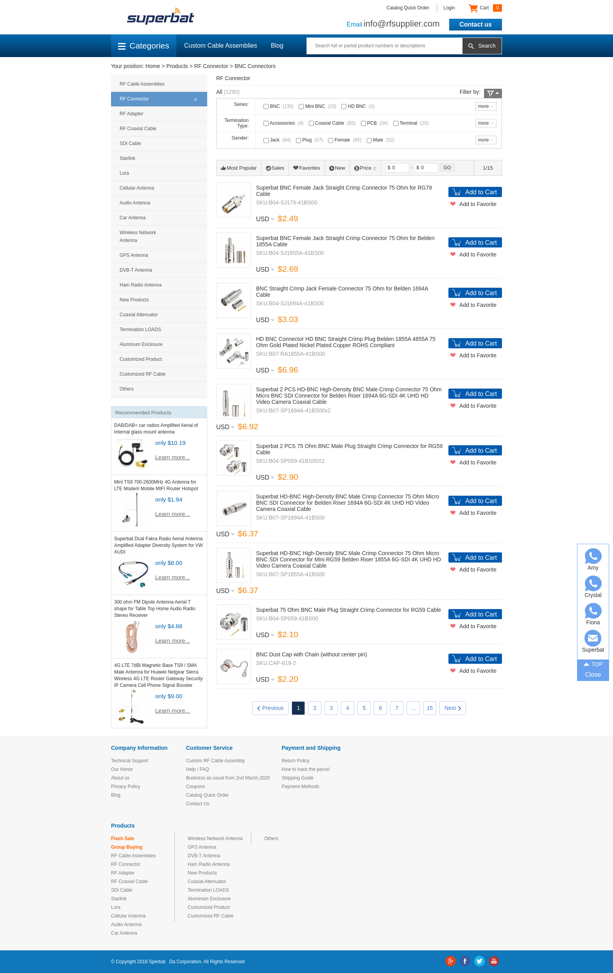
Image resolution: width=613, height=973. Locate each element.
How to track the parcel (305, 769)
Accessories (284, 123)
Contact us (475, 24)
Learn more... (172, 457)
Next (453, 708)
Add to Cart (481, 192)
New (337, 168)
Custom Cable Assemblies (220, 45)
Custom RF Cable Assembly (215, 760)
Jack (277, 140)
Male (381, 140)
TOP (593, 664)
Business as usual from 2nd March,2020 (228, 778)
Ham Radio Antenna (140, 285)
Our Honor (122, 769)
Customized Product (141, 359)
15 (430, 708)
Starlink (127, 158)
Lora (124, 173)
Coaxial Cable (333, 123)
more (483, 106)
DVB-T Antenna (136, 270)
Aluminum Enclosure (141, 344)
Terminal (411, 123)
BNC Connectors (255, 66)
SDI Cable (130, 143)
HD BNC (358, 106)
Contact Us (197, 803)
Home (152, 66)
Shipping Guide (297, 778)
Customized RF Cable (142, 374)
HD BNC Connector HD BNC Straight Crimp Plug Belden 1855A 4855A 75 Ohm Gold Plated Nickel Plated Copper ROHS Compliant (346, 342)
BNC (279, 106)
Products (177, 66)
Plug (310, 140)
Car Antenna (133, 217)
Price (365, 168)
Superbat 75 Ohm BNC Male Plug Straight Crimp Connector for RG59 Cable (348, 610)
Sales (275, 168)
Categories (143, 45)
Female (345, 140)
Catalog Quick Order (408, 8)
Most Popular (239, 168)
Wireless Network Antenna (138, 236)
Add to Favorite (477, 204)
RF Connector (211, 66)
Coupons (195, 786)
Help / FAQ (197, 769)
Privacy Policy (125, 786)
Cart (485, 8)
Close (593, 674)
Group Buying (126, 847)
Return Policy (295, 760)
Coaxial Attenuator (139, 314)
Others (127, 389)
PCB (375, 123)
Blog (277, 45)
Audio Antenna (135, 203)
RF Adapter (131, 113)
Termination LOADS (140, 329)
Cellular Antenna (137, 188)
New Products (134, 300)
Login (449, 8)
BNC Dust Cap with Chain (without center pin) (311, 654)
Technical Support (129, 760)
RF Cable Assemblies (142, 84)
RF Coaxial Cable (138, 128)
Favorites (306, 168)
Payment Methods (300, 786)
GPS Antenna (134, 255)
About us (120, 778)
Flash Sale (122, 838)
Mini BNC (318, 106)
